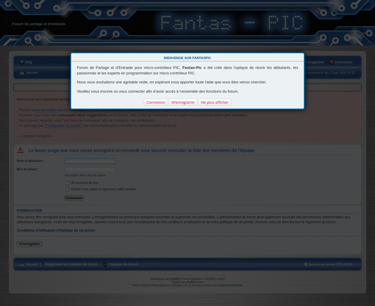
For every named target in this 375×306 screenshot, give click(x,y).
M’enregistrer (183, 102)
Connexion (155, 102)
